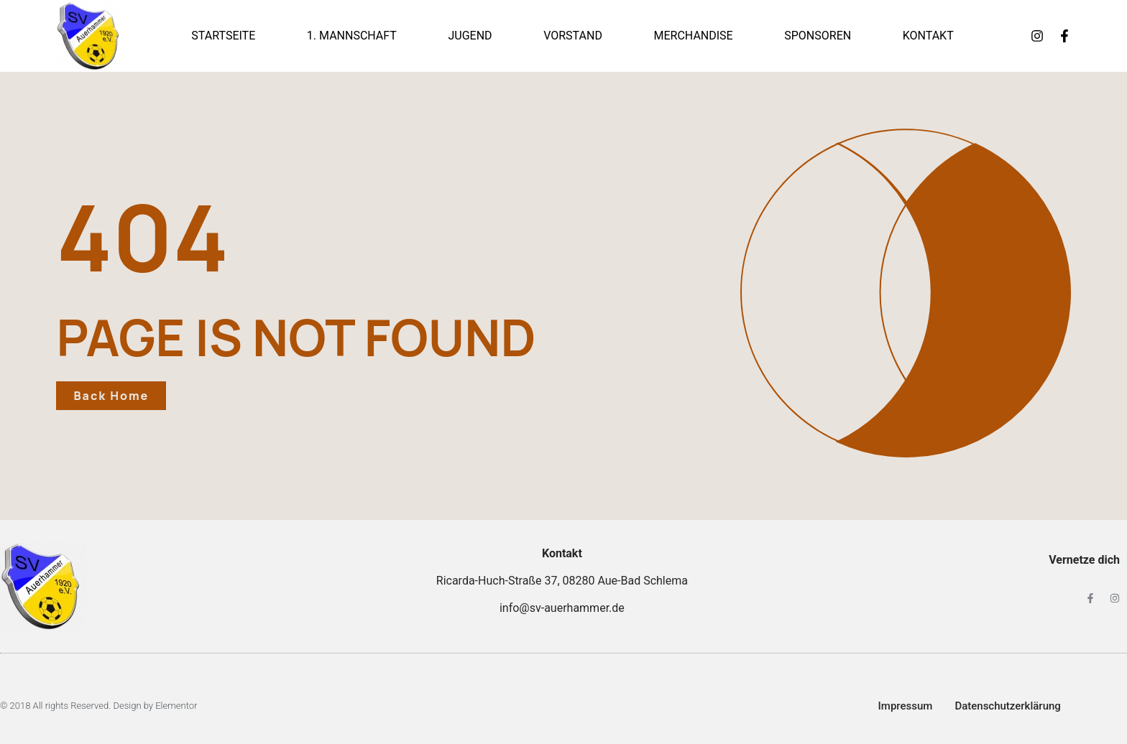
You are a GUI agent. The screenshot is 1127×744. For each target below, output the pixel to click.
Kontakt (928, 35)
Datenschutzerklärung (1007, 705)
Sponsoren (817, 35)
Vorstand (572, 35)
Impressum (905, 705)
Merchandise (692, 35)
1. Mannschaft (352, 35)
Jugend (470, 35)
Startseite (223, 35)
